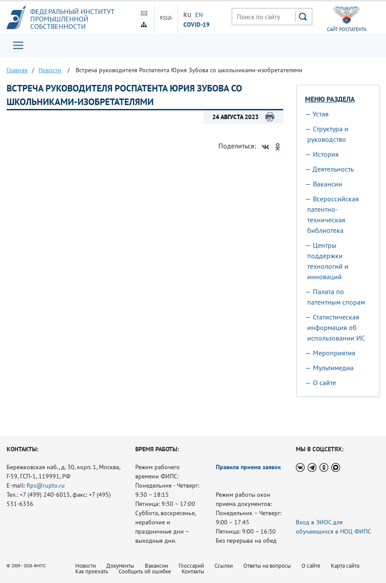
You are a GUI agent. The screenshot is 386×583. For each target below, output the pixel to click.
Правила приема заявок (248, 467)
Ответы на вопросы (267, 565)
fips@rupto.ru (46, 485)
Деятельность (333, 169)
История (326, 154)
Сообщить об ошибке (145, 571)
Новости (85, 565)
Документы (120, 565)
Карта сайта (345, 565)
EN (199, 15)
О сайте (324, 382)
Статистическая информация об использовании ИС (336, 327)
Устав (320, 113)
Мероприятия (334, 352)
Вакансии (327, 183)
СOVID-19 (197, 24)
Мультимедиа (333, 367)
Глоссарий (191, 565)
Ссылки (223, 565)
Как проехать (91, 571)
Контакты (193, 571)
